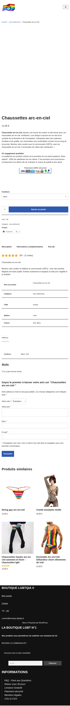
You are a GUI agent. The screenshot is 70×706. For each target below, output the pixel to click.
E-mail (5, 433)
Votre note (6, 402)
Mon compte (7, 596)
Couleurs (6, 192)
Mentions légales (12, 695)
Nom (4, 422)
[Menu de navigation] (65, 7)
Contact (5, 604)
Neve (24, 623)
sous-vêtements (14, 22)
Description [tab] (7, 247)
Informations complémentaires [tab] (30, 247)
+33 (7, 611)
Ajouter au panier (38, 210)
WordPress (43, 623)
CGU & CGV (10, 699)
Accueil (4, 22)
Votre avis (6, 407)
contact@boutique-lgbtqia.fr (13, 619)
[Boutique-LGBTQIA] (8, 7)
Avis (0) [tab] (51, 247)
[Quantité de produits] (5, 210)
